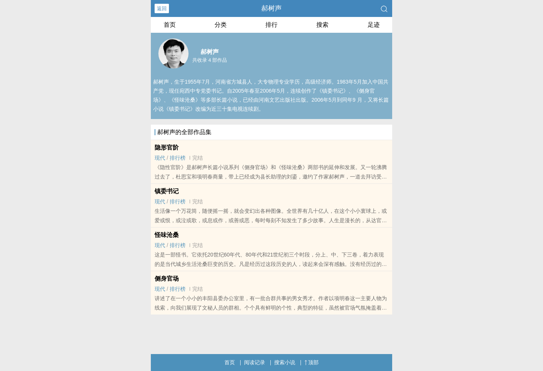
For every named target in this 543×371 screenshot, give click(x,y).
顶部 (311, 362)
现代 (160, 158)
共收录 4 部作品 (209, 60)
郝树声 (271, 8)
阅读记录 (254, 362)
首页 (170, 24)
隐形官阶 (167, 147)
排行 (271, 24)
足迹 (374, 24)
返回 (162, 8)
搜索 (322, 24)
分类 (221, 24)
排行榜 (178, 158)
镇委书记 (167, 191)
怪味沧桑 (167, 235)
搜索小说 (284, 362)
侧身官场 (167, 278)
